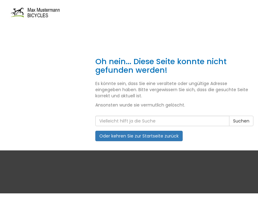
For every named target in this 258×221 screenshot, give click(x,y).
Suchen (241, 121)
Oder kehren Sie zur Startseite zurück (139, 136)
